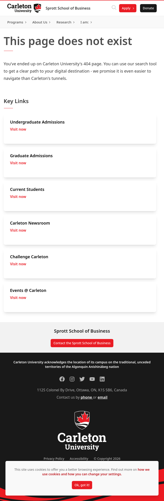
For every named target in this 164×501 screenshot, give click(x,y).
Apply (126, 8)
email (102, 397)
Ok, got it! (82, 485)
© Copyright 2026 (107, 458)
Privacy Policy (54, 458)
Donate (148, 8)
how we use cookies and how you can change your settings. (96, 471)
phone (87, 397)
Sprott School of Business (68, 8)
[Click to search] (114, 8)
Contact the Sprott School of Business (81, 343)
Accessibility (79, 458)
